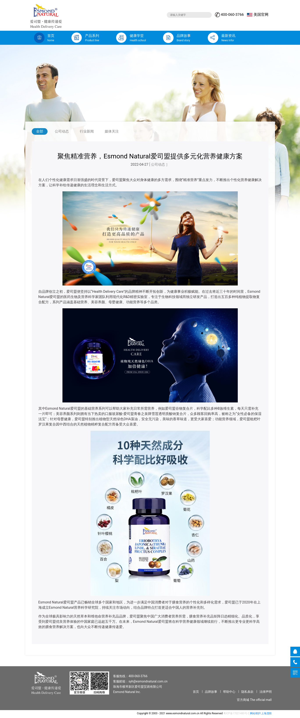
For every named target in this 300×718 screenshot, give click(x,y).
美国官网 (257, 14)
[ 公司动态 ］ (159, 164)
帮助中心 (229, 691)
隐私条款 (247, 691)
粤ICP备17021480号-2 (236, 713)
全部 (39, 131)
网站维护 (255, 713)
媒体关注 (112, 131)
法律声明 (265, 691)
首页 (196, 691)
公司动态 (62, 131)
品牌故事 (211, 691)
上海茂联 (266, 713)
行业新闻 (87, 131)
